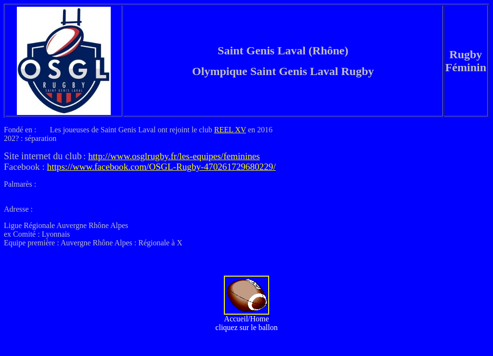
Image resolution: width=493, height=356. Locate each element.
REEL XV (230, 130)
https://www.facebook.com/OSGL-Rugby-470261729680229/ (161, 167)
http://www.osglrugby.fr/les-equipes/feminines (174, 156)
